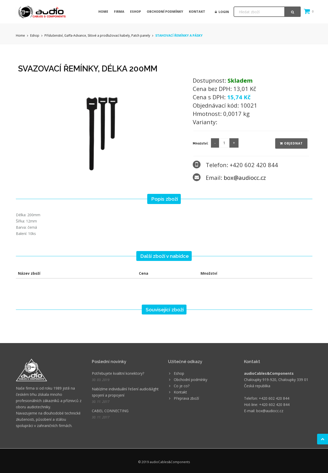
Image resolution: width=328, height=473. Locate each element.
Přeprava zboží (186, 398)
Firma (119, 11)
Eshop (135, 11)
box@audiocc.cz (245, 177)
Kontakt (197, 11)
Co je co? (181, 385)
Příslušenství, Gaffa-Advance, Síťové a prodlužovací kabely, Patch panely (97, 35)
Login (222, 12)
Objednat (291, 143)
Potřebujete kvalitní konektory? (118, 373)
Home (103, 11)
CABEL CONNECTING (110, 410)
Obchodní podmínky (165, 11)
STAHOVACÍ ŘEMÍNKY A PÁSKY (179, 35)
